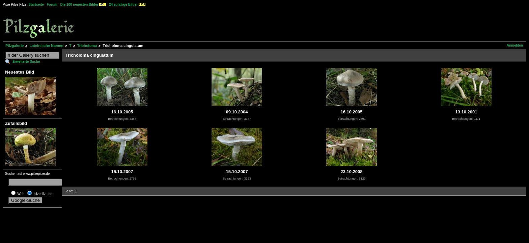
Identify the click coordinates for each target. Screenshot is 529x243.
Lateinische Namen (46, 46)
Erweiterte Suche (26, 61)
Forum (52, 4)
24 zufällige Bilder (123, 4)
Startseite (36, 4)
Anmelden (515, 45)
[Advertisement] (250, 23)
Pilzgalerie (14, 46)
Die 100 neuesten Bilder (79, 4)
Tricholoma (87, 46)
